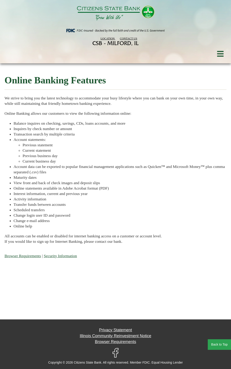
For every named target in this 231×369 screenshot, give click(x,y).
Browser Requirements (23, 256)
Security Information (60, 256)
